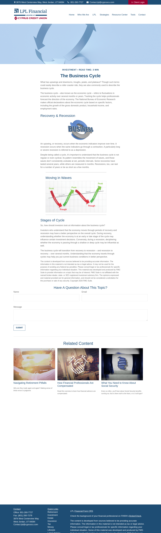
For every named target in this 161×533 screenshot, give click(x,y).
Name (16, 292)
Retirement (53, 512)
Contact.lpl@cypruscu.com (100, 2)
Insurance (52, 521)
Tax (49, 524)
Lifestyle (51, 530)
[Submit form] (19, 328)
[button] (71, 15)
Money (51, 527)
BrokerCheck (135, 516)
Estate (50, 518)
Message (18, 307)
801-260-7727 (75, 2)
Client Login (137, 2)
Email (84, 292)
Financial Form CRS (83, 511)
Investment (53, 515)
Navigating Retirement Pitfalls (30, 382)
